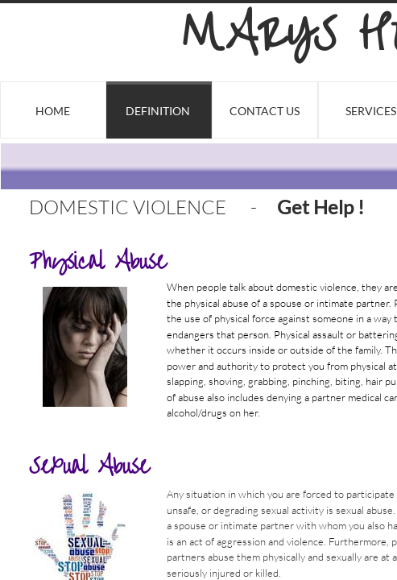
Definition (158, 111)
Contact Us (265, 111)
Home (52, 111)
